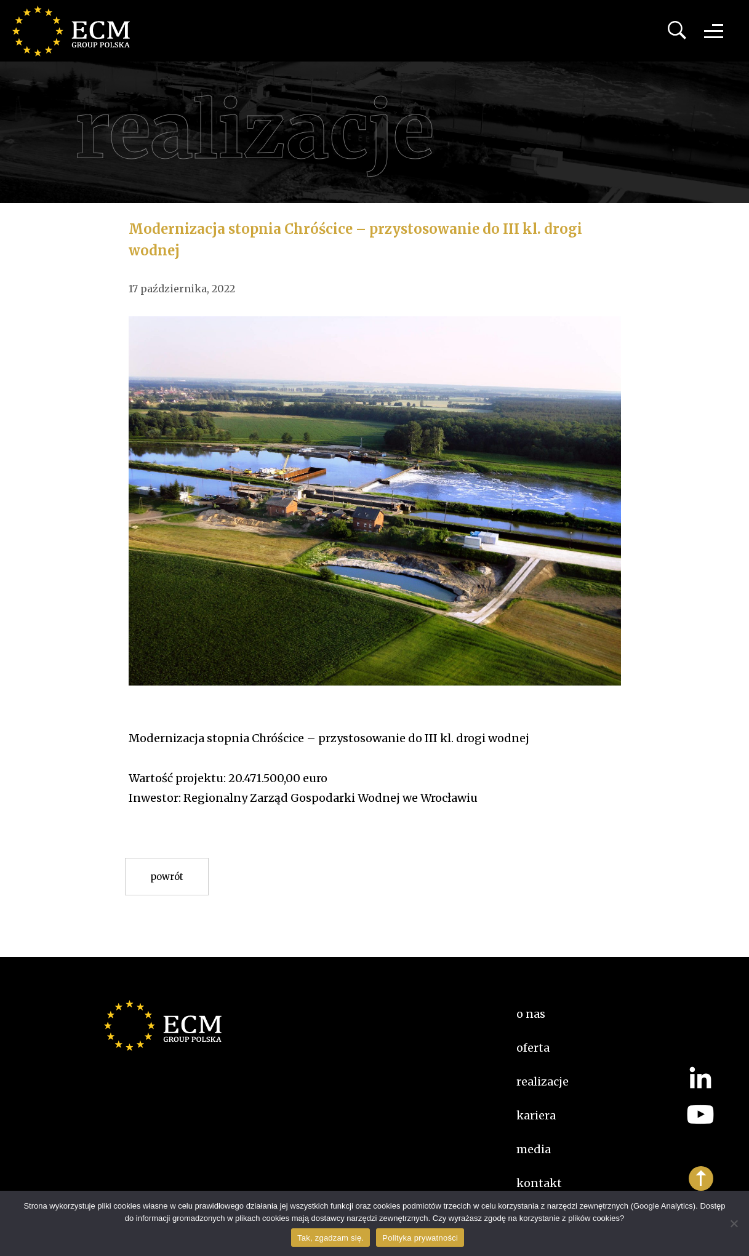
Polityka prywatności (420, 1237)
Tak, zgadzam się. (330, 1237)
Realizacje (542, 1081)
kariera (536, 1115)
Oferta (533, 1048)
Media (533, 1149)
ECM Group (77, 31)
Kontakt (539, 1183)
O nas (530, 1014)
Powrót (166, 876)
